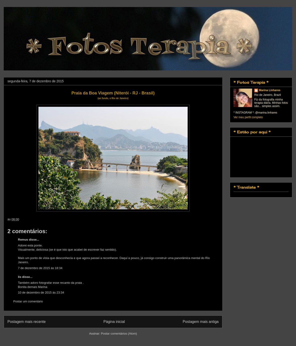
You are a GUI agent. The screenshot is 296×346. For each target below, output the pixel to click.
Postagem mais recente (26, 322)
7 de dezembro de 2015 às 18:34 (40, 268)
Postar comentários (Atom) (119, 333)
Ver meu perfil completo (248, 117)
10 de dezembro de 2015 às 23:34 (41, 292)
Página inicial (114, 322)
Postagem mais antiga (201, 322)
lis (19, 277)
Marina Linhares (269, 90)
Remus (23, 239)
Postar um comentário (28, 301)
